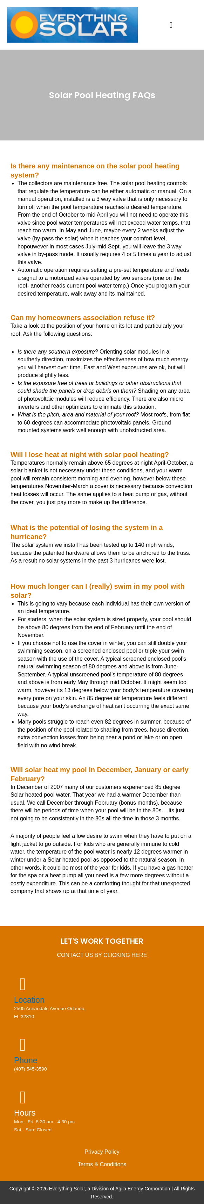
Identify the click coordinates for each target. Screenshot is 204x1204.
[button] (171, 24)
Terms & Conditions (102, 1164)
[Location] (23, 984)
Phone (26, 1060)
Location (29, 999)
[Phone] (23, 1044)
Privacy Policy (102, 1152)
